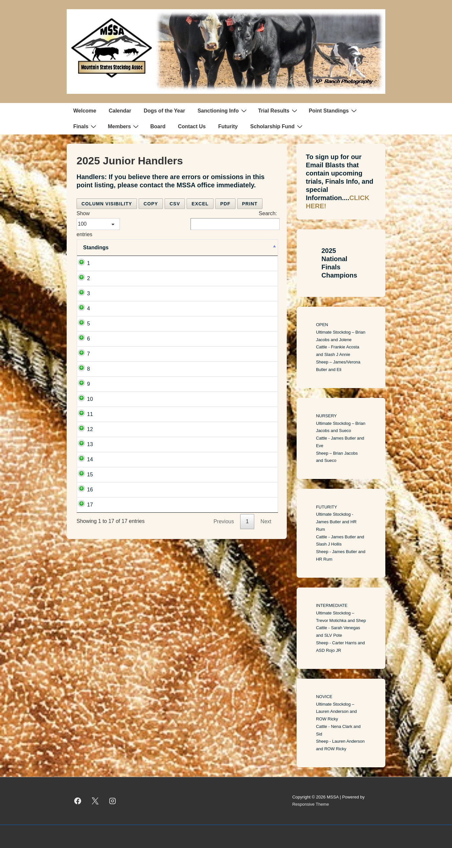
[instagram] (112, 801)
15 (90, 474)
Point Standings (333, 110)
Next (265, 521)
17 (90, 504)
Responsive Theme (310, 804)
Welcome (84, 111)
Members (124, 126)
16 (90, 489)
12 (90, 429)
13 (90, 444)
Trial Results (278, 110)
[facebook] (78, 801)
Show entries (98, 224)
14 (90, 459)
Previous (224, 521)
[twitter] (95, 801)
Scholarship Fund (277, 126)
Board (157, 126)
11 (90, 414)
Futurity (228, 126)
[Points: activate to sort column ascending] (261, 247)
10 (90, 399)
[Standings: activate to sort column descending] (99, 247)
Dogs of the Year (164, 111)
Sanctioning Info (222, 110)
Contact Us (192, 126)
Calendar (120, 111)
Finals (85, 126)
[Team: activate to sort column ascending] (183, 247)
